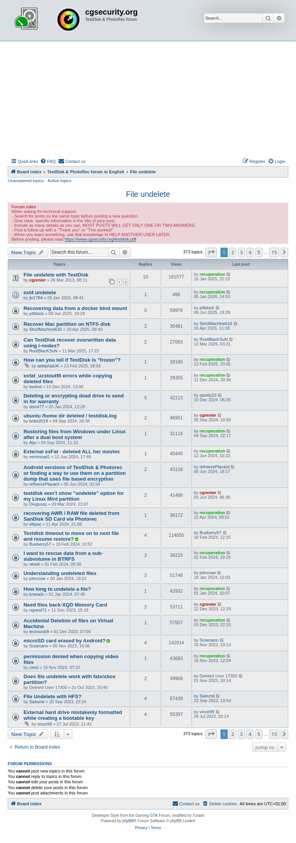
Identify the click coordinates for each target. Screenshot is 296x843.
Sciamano (38, 646)
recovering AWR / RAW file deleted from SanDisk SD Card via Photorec (71, 516)
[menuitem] (48, 161)
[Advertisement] (148, 99)
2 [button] (232, 252)
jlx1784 (36, 297)
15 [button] (274, 252)
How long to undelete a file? (57, 589)
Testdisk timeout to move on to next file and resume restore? (71, 536)
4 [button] (250, 252)
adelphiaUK (48, 366)
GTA (154, 815)
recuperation (212, 274)
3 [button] (241, 252)
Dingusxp (38, 504)
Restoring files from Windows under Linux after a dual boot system (75, 434)
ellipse (35, 524)
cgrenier (37, 280)
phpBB (128, 821)
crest (34, 667)
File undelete (148, 194)
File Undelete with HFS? (52, 696)
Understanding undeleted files (60, 573)
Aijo (32, 442)
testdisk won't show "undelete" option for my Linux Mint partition (74, 496)
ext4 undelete (40, 292)
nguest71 (38, 610)
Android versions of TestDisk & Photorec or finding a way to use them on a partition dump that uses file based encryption (75, 473)
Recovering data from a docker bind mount (75, 308)
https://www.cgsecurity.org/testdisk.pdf (100, 239)
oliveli (34, 564)
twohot (35, 386)
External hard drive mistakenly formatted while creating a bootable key (73, 715)
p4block (36, 313)
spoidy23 (208, 395)
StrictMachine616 (45, 329)
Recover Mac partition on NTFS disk (67, 324)
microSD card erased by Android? (65, 641)
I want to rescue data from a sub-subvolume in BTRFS (63, 556)
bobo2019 (38, 421)
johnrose (37, 578)
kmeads (36, 594)
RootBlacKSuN (43, 351)
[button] (211, 252)
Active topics (60, 180)
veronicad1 (39, 456)
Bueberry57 (40, 544)
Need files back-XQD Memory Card (65, 605)
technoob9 (39, 631)
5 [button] (258, 252)
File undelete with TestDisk (56, 275)
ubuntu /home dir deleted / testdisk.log (70, 416)
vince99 (44, 724)
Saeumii (37, 701)
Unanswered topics (26, 180)
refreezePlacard (44, 484)
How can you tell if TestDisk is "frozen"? (72, 360)
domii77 (36, 406)
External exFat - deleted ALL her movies (72, 451)
